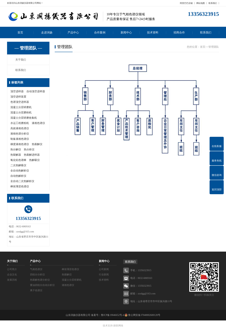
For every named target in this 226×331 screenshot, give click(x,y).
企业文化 (12, 274)
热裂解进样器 (32, 154)
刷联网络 (118, 325)
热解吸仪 (34, 160)
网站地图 (200, 3)
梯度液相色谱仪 (19, 144)
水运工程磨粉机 (19, 123)
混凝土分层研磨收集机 (23, 117)
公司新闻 (104, 269)
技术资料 (152, 32)
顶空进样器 (17, 91)
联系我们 (213, 3)
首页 (20, 32)
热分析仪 (29, 149)
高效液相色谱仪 (19, 128)
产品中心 (73, 32)
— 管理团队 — (28, 48)
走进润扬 (46, 32)
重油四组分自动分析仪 (42, 285)
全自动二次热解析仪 (22, 181)
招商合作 (179, 32)
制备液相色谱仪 (19, 139)
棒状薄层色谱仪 (19, 186)
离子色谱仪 (36, 290)
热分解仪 (15, 149)
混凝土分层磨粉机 (21, 112)
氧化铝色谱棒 (18, 160)
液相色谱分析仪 (19, 133)
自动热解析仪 (18, 175)
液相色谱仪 (38, 123)
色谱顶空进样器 (19, 102)
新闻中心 (126, 32)
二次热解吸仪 (18, 165)
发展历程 (12, 280)
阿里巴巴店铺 (186, 3)
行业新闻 (104, 274)
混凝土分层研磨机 (21, 107)
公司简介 (12, 269)
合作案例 (99, 32)
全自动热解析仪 (19, 170)
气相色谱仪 (36, 269)
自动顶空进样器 (35, 91)
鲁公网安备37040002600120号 (143, 315)
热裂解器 (15, 154)
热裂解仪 (37, 144)
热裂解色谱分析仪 (40, 280)
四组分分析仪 (37, 274)
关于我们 (20, 59)
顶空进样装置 (18, 96)
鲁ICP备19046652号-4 (112, 315)
